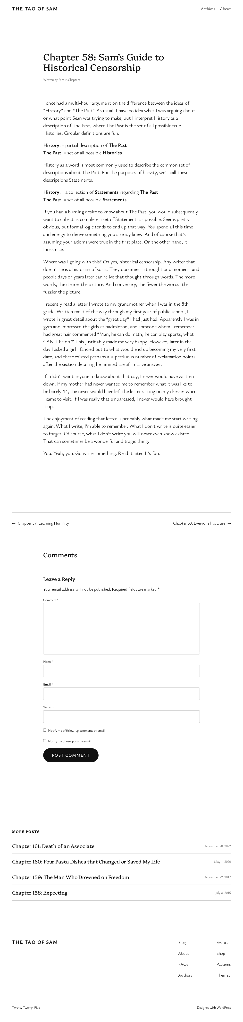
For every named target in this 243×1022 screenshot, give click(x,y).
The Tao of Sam (35, 8)
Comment (51, 599)
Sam (61, 79)
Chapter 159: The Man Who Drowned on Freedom (70, 877)
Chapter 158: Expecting (39, 892)
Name (48, 661)
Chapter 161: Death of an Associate (53, 846)
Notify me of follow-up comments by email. (77, 730)
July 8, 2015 (223, 892)
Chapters (74, 79)
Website (48, 706)
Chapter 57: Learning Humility (43, 523)
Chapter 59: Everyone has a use (199, 523)
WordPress (224, 1007)
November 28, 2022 (218, 846)
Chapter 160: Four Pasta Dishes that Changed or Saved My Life (86, 861)
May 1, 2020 (222, 861)
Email (48, 684)
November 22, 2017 (218, 877)
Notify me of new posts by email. (70, 741)
